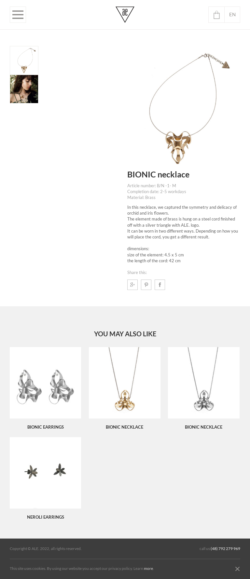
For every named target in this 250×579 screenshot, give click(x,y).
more (148, 569)
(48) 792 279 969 (225, 549)
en (232, 14)
